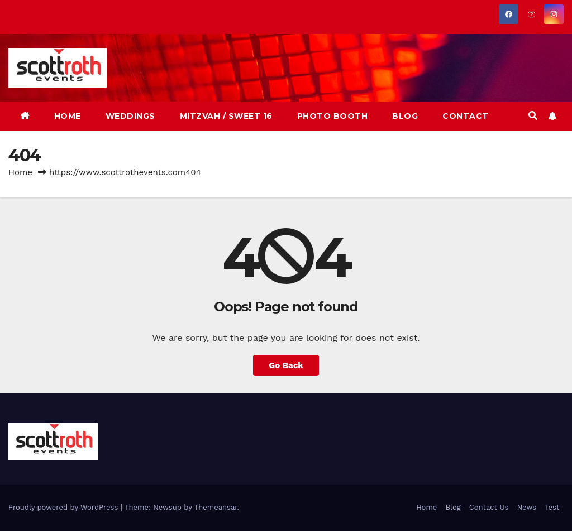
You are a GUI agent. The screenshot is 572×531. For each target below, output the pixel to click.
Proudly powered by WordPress (64, 507)
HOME (67, 116)
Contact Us (489, 507)
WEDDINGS (130, 116)
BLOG (405, 116)
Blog (452, 507)
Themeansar (215, 507)
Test (552, 507)
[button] (532, 115)
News (526, 507)
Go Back (286, 365)
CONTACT (465, 116)
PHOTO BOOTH (332, 116)
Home (20, 172)
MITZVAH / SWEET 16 (226, 116)
